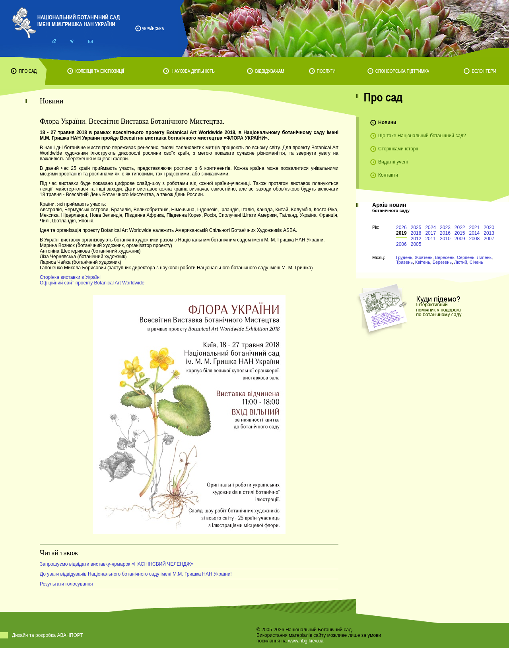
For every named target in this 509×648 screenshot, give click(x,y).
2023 (445, 227)
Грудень (404, 257)
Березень (442, 262)
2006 (401, 244)
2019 (401, 233)
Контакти (388, 175)
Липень (484, 257)
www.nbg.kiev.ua (305, 641)
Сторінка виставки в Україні (70, 277)
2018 (416, 233)
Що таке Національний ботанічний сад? (422, 135)
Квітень (422, 262)
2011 (430, 238)
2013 (489, 233)
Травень (404, 262)
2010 (445, 238)
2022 (460, 227)
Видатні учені (393, 162)
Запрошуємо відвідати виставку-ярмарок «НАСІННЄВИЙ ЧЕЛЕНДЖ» (117, 564)
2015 (460, 233)
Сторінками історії (398, 149)
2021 (474, 227)
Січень (476, 262)
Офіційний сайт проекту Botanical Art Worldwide (92, 283)
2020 (489, 227)
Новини (387, 122)
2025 (416, 227)
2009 (460, 238)
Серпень (465, 257)
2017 (430, 233)
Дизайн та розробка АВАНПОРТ (47, 635)
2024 (430, 227)
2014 (474, 233)
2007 (489, 238)
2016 (445, 233)
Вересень (445, 257)
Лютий (460, 262)
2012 (416, 238)
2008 (474, 238)
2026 (401, 227)
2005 (416, 244)
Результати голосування (66, 584)
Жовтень (424, 257)
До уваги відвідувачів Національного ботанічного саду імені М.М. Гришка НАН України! (136, 574)
